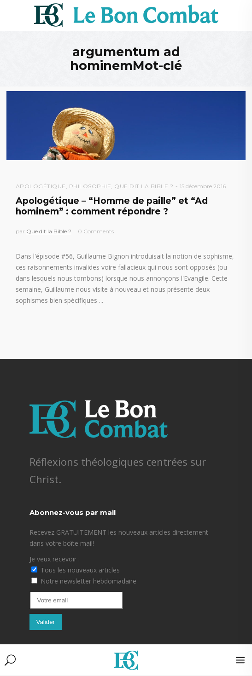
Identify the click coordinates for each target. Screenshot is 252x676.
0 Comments (96, 231)
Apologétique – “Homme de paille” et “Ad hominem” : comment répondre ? (112, 206)
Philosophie (90, 186)
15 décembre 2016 (203, 186)
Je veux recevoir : (54, 559)
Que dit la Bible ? (143, 186)
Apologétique (41, 186)
